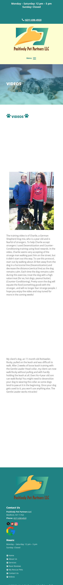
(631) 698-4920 (33, 20)
